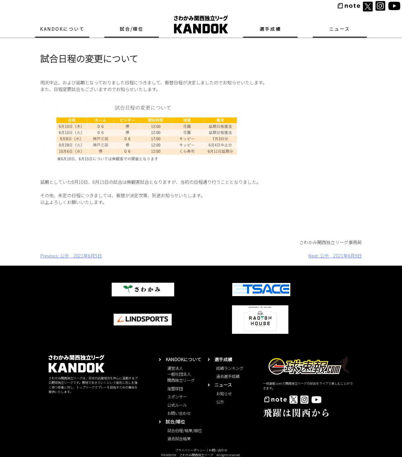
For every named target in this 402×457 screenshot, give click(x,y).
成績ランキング (229, 368)
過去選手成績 (228, 376)
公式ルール (177, 405)
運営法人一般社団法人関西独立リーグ (181, 374)
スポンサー (177, 396)
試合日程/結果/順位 (184, 430)
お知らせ (224, 393)
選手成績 (270, 29)
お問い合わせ (179, 413)
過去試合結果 (179, 438)
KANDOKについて (62, 29)
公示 (220, 401)
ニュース (339, 29)
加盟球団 (175, 388)
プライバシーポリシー (190, 450)
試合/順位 (132, 29)
